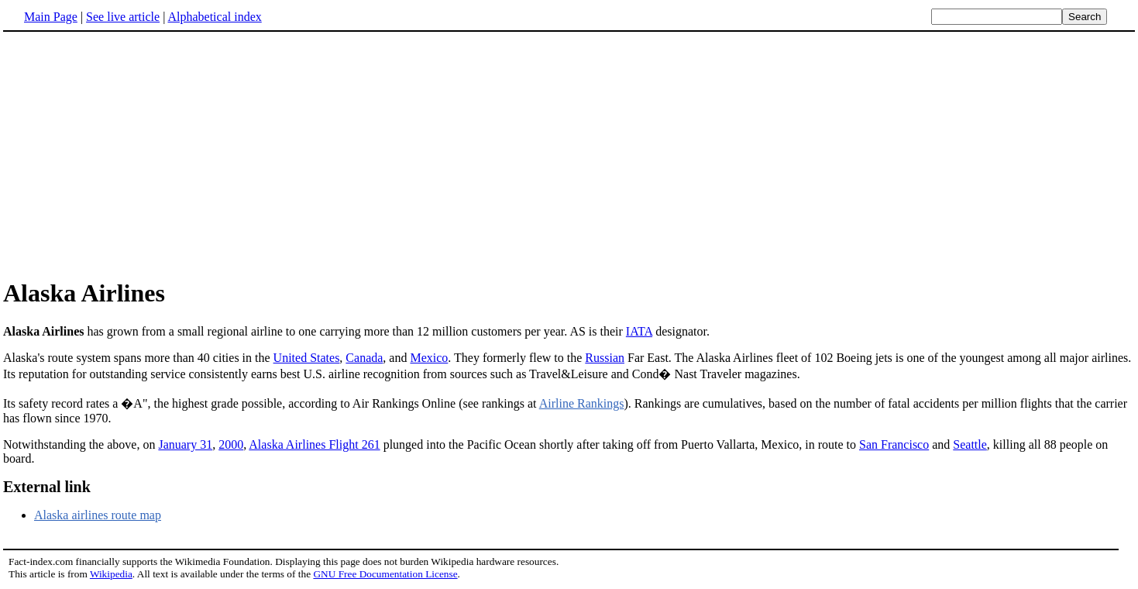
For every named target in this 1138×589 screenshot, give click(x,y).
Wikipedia (111, 574)
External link (47, 486)
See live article (123, 16)
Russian (604, 357)
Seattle (970, 444)
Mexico (429, 357)
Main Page (50, 16)
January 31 (185, 444)
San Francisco (894, 444)
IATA (639, 331)
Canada (364, 357)
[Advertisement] (569, 154)
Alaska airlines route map (97, 515)
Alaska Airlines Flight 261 (314, 444)
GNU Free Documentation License (385, 574)
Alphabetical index (214, 16)
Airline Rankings (581, 403)
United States (306, 357)
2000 (230, 444)
